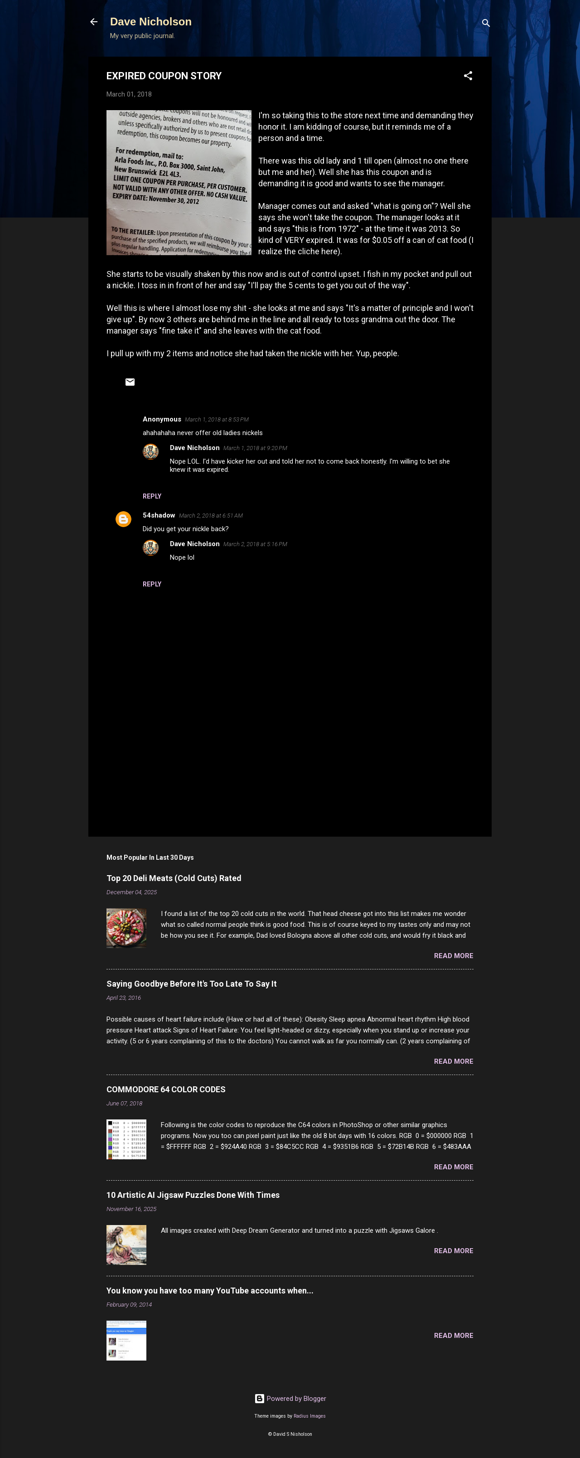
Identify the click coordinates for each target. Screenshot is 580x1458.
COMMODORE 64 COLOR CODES (166, 1089)
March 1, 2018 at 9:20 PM (255, 448)
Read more (454, 956)
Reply (152, 496)
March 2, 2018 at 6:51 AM (211, 515)
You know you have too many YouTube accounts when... (210, 1290)
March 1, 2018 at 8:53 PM (217, 419)
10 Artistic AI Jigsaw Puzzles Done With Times (193, 1195)
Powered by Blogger (290, 1399)
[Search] (486, 25)
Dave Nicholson (151, 21)
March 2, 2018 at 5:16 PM (255, 544)
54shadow (159, 515)
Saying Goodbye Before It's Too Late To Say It (191, 983)
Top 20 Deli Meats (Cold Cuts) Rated (174, 878)
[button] (468, 77)
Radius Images (310, 1416)
